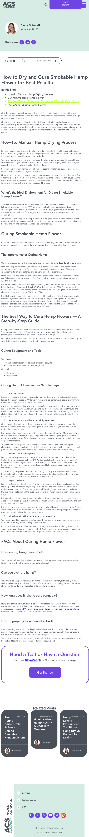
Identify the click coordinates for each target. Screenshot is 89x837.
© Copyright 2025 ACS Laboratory (49, 828)
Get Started (45, 672)
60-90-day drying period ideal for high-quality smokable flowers (52, 609)
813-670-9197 (33, 660)
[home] (9, 5)
